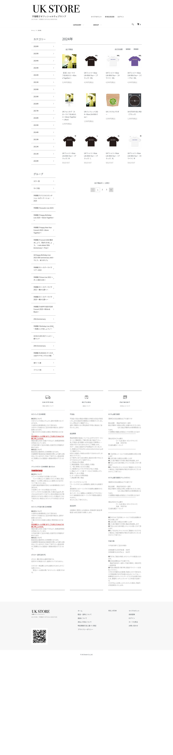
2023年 (37, 70)
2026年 (37, 46)
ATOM (119, 707)
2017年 (37, 117)
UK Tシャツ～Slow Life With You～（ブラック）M (69, 156)
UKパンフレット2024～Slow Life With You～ (91, 114)
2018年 (37, 110)
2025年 (37, 54)
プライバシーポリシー (92, 725)
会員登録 (134, 710)
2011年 (37, 165)
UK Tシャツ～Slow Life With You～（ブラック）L (91, 156)
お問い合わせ (135, 721)
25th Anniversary (41, 401)
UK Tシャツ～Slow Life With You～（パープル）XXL (134, 75)
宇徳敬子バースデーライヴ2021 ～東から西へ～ (42, 357)
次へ (110, 189)
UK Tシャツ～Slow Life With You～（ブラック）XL (113, 156)
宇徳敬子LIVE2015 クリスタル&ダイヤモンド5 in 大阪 (42, 446)
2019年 (37, 102)
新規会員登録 (109, 17)
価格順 (128, 49)
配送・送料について (91, 710)
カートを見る (135, 718)
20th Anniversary (41, 435)
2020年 (37, 94)
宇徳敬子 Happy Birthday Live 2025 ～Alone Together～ (42, 244)
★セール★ (38, 457)
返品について (89, 714)
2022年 (37, 78)
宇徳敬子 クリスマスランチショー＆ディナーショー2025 (42, 214)
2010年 (37, 173)
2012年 (37, 157)
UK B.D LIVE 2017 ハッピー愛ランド (41, 425)
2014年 (37, 141)
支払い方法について (91, 718)
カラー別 (37, 194)
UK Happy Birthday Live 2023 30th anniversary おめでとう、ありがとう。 (42, 310)
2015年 (37, 133)
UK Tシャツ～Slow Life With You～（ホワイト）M (134, 156)
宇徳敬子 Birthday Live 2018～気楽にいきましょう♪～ (42, 412)
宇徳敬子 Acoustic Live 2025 (42, 229)
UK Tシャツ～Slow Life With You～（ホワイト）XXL (113, 75)
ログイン (121, 17)
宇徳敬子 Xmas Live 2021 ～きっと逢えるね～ (42, 343)
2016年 (37, 125)
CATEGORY (77, 25)
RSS (114, 707)
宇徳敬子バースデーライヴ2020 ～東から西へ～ (42, 372)
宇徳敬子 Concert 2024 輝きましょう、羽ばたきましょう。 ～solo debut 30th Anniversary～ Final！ (41, 285)
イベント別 (38, 465)
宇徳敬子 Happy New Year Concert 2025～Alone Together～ (42, 262)
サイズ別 (37, 202)
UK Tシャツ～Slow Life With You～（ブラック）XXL (91, 75)
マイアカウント (96, 17)
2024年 (40, 30)
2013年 (37, 149)
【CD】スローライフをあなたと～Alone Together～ (69, 75)
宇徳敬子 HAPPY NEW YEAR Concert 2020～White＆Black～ (42, 388)
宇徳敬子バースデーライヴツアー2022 (41, 328)
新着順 (136, 49)
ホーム (33, 30)
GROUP (96, 25)
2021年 (37, 86)
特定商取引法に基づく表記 (93, 721)
